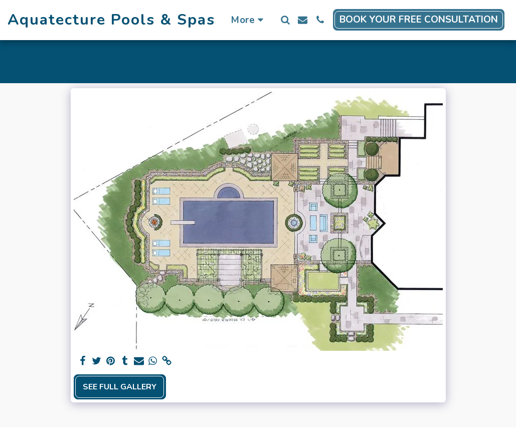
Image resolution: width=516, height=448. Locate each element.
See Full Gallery (119, 386)
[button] (285, 20)
